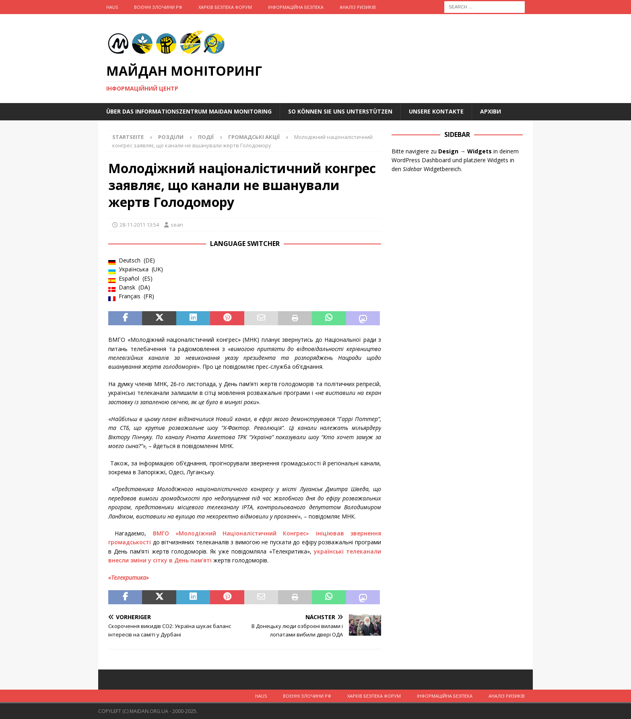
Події (206, 136)
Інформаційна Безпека (296, 7)
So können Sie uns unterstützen (340, 111)
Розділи (171, 136)
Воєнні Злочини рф (158, 7)
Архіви (490, 111)
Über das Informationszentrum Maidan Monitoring (189, 111)
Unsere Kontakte (436, 111)
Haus (112, 7)
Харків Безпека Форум (225, 7)
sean (177, 224)
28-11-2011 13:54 (139, 224)
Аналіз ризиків (358, 7)
